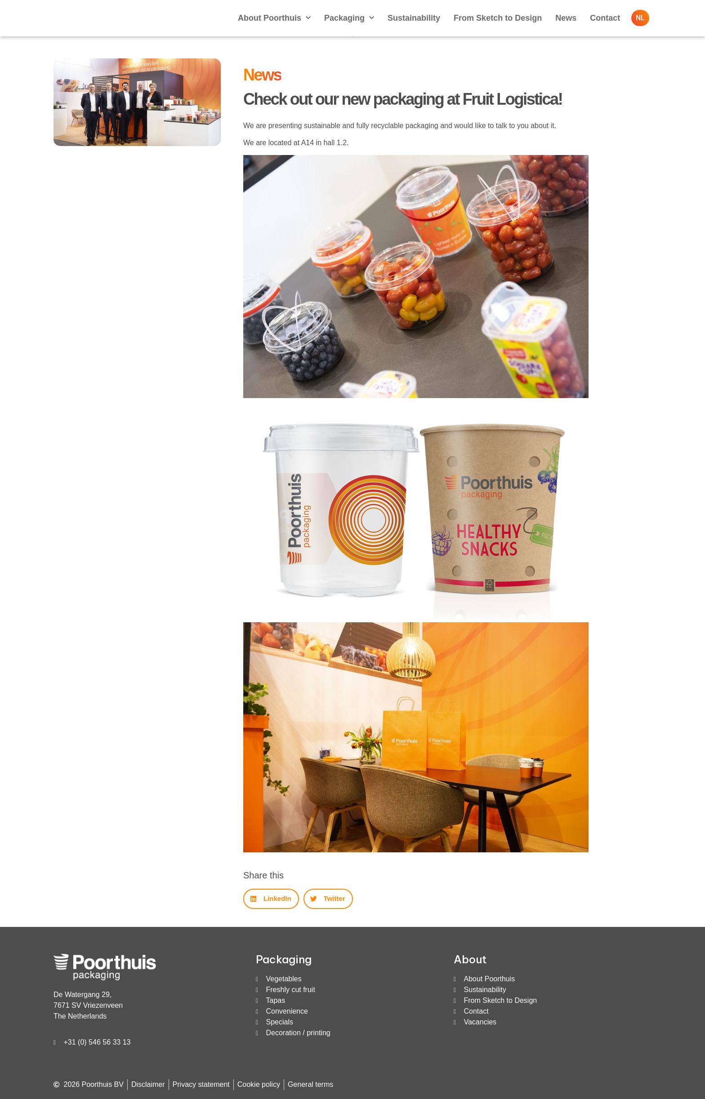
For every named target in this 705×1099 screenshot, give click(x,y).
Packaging (349, 18)
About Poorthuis (274, 18)
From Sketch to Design (498, 17)
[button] (271, 899)
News (565, 17)
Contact (605, 17)
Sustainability (414, 17)
